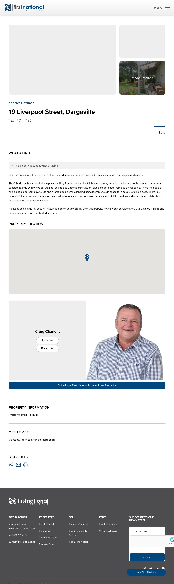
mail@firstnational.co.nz (22, 541)
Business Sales (46, 543)
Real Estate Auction (78, 541)
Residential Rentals (108, 523)
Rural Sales (44, 530)
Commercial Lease (108, 530)
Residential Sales (47, 523)
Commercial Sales (48, 536)
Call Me (48, 340)
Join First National (146, 572)
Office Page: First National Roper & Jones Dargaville (87, 384)
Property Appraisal (78, 523)
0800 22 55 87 (18, 534)
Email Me (48, 348)
